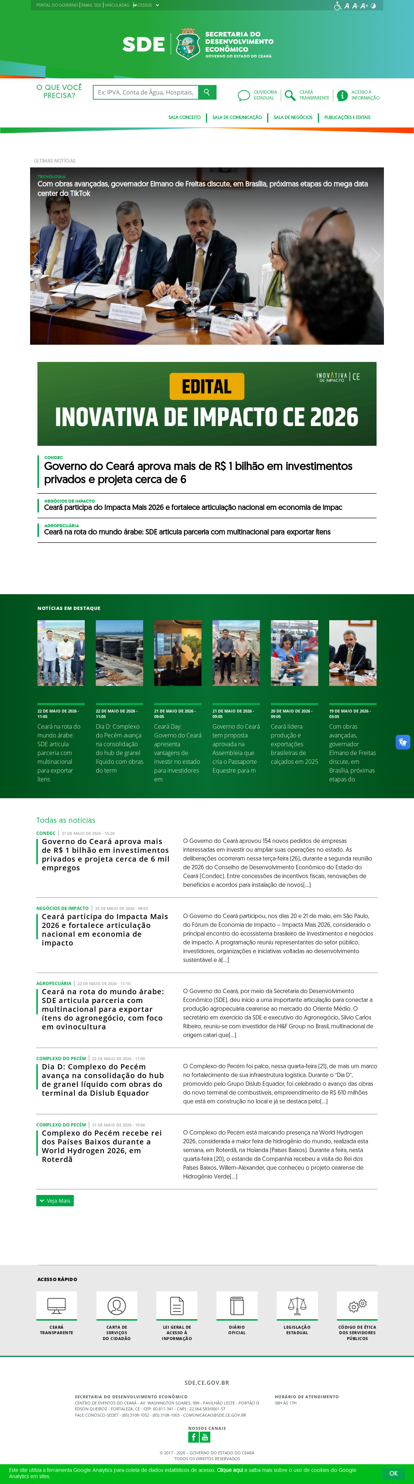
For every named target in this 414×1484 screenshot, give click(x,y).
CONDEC (53, 457)
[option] (207, 256)
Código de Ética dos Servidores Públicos (357, 1316)
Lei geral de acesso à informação (176, 1316)
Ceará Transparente (56, 1313)
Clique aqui (230, 1470)
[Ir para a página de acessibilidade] (338, 5)
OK (393, 1474)
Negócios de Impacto (69, 501)
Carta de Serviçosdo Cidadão (117, 1316)
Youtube (205, 1437)
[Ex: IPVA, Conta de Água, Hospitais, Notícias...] (145, 92)
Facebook (193, 1437)
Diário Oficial (237, 1313)
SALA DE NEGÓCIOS (293, 118)
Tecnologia (51, 176)
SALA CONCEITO (184, 118)
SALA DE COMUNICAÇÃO (237, 118)
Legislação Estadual (297, 1313)
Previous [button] (39, 256)
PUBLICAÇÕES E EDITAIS (347, 118)
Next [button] (375, 256)
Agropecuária (61, 525)
